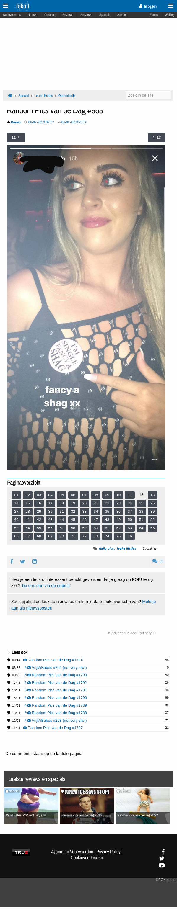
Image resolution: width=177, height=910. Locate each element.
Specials (104, 14)
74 (107, 536)
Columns (49, 14)
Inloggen (148, 6)
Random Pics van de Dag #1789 (55, 705)
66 (16, 536)
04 (50, 495)
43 (50, 519)
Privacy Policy (108, 851)
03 (39, 495)
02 (27, 495)
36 (118, 511)
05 (62, 495)
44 (62, 519)
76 (130, 536)
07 (84, 495)
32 (73, 511)
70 (62, 536)
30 (50, 511)
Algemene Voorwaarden (72, 851)
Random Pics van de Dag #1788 (55, 712)
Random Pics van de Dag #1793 (55, 675)
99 (157, 561)
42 (39, 519)
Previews (86, 14)
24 (130, 503)
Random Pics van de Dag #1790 (55, 697)
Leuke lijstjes (43, 95)
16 (39, 503)
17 (50, 503)
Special (23, 95)
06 (73, 495)
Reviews (67, 14)
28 (27, 511)
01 (16, 495)
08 (96, 495)
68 (39, 536)
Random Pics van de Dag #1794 (53, 660)
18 (62, 503)
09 (107, 495)
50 (130, 519)
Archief (121, 14)
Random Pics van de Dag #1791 (55, 690)
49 (118, 519)
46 (84, 519)
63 (130, 528)
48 (107, 519)
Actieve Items (12, 14)
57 (62, 528)
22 (107, 503)
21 (96, 503)
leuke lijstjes (126, 548)
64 (141, 528)
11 (130, 495)
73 (96, 536)
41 (27, 519)
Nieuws (32, 14)
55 (39, 528)
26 (152, 503)
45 (73, 519)
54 (27, 528)
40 (16, 519)
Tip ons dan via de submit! (46, 585)
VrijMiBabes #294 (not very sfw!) (55, 667)
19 (73, 503)
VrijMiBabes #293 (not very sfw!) (55, 720)
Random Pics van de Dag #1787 (53, 728)
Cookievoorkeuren (87, 857)
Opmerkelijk (66, 95)
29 (39, 511)
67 (27, 536)
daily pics (106, 548)
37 (130, 511)
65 (152, 528)
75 (118, 536)
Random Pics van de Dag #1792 (55, 682)
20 (84, 503)
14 (16, 503)
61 (107, 528)
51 (141, 519)
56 (50, 528)
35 (107, 511)
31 (62, 511)
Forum (154, 14)
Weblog (169, 14)
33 (84, 511)
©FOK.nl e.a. (166, 880)
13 (152, 495)
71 (73, 536)
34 (96, 511)
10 (118, 495)
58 (73, 528)
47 (96, 519)
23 (118, 503)
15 (27, 503)
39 (152, 511)
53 (16, 528)
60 (96, 528)
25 (141, 503)
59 (84, 528)
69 (50, 536)
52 (152, 519)
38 (141, 511)
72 (84, 536)
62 (118, 528)
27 (16, 511)
